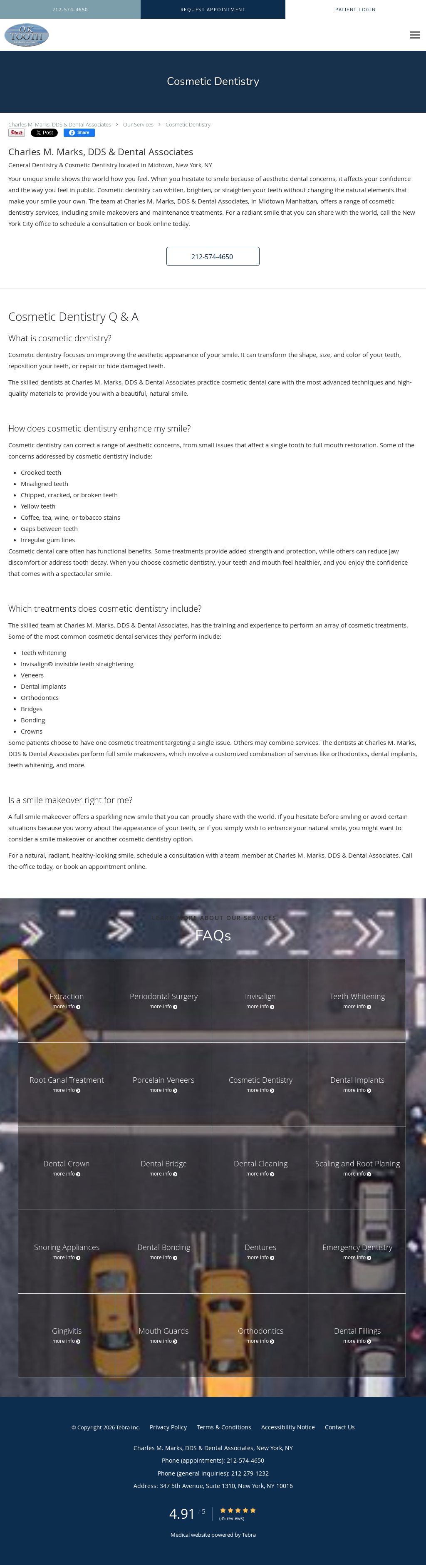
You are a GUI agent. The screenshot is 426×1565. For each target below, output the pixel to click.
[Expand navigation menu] (415, 35)
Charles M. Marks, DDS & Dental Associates (59, 124)
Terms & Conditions (224, 1427)
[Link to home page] (24, 35)
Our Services (138, 124)
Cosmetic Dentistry (188, 124)
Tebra (249, 1534)
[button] (213, 9)
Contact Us (340, 1427)
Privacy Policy (168, 1427)
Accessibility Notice (288, 1427)
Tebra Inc (127, 1427)
